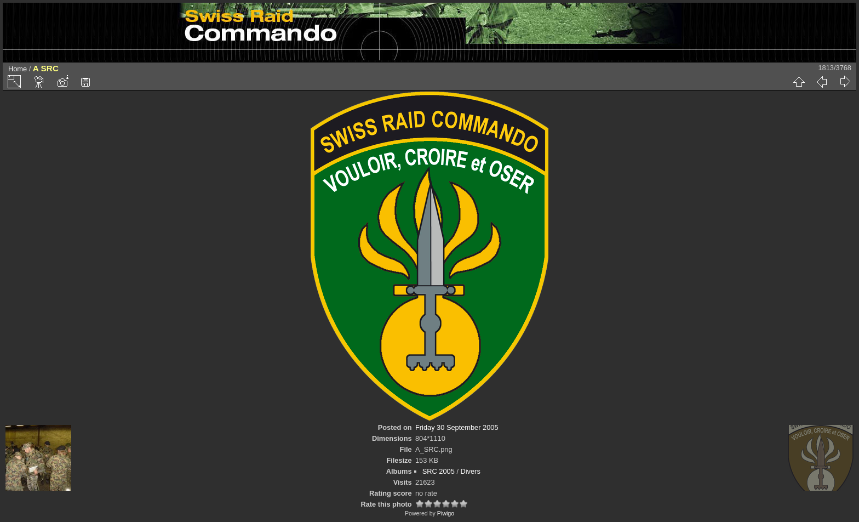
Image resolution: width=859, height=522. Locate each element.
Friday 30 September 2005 (457, 427)
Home (17, 69)
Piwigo (445, 513)
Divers (470, 471)
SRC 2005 (438, 471)
